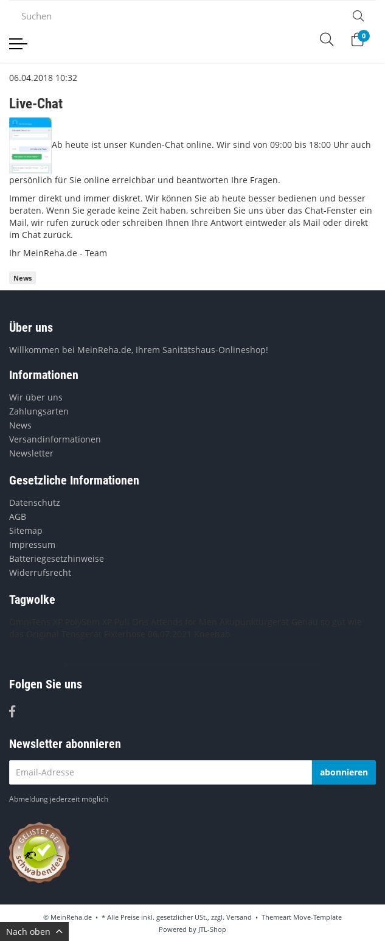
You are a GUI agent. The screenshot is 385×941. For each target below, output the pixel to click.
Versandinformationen (55, 439)
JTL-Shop (212, 929)
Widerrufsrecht (40, 572)
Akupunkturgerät (254, 622)
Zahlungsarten (39, 411)
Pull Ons (131, 622)
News (22, 277)
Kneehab (212, 634)
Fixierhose (124, 634)
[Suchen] (175, 16)
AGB (17, 516)
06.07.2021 (170, 634)
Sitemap (26, 530)
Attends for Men (184, 622)
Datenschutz (34, 502)
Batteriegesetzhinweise (56, 558)
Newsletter (31, 453)
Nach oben (34, 931)
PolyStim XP (88, 622)
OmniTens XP (36, 622)
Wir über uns (36, 397)
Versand (239, 917)
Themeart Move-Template (302, 917)
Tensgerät (81, 634)
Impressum (32, 544)
